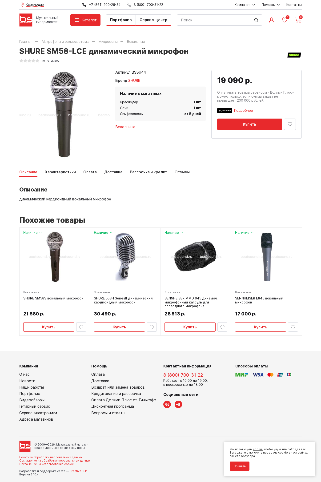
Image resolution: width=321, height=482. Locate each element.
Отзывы (182, 172)
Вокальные (125, 126)
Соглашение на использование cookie (46, 464)
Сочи (124, 108)
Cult (78, 471)
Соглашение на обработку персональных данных (54, 460)
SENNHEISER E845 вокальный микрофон (259, 300)
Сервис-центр (153, 19)
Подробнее (243, 110)
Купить (249, 124)
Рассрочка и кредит (148, 172)
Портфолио (121, 19)
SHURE (134, 80)
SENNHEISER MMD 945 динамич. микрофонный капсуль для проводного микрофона (191, 302)
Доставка (113, 172)
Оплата (90, 172)
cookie (258, 449)
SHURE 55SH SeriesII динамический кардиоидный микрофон (123, 300)
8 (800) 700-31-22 (183, 375)
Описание (28, 172)
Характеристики (60, 172)
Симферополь (131, 114)
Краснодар (129, 102)
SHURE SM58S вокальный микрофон (53, 298)
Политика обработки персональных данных (50, 457)
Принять (239, 466)
